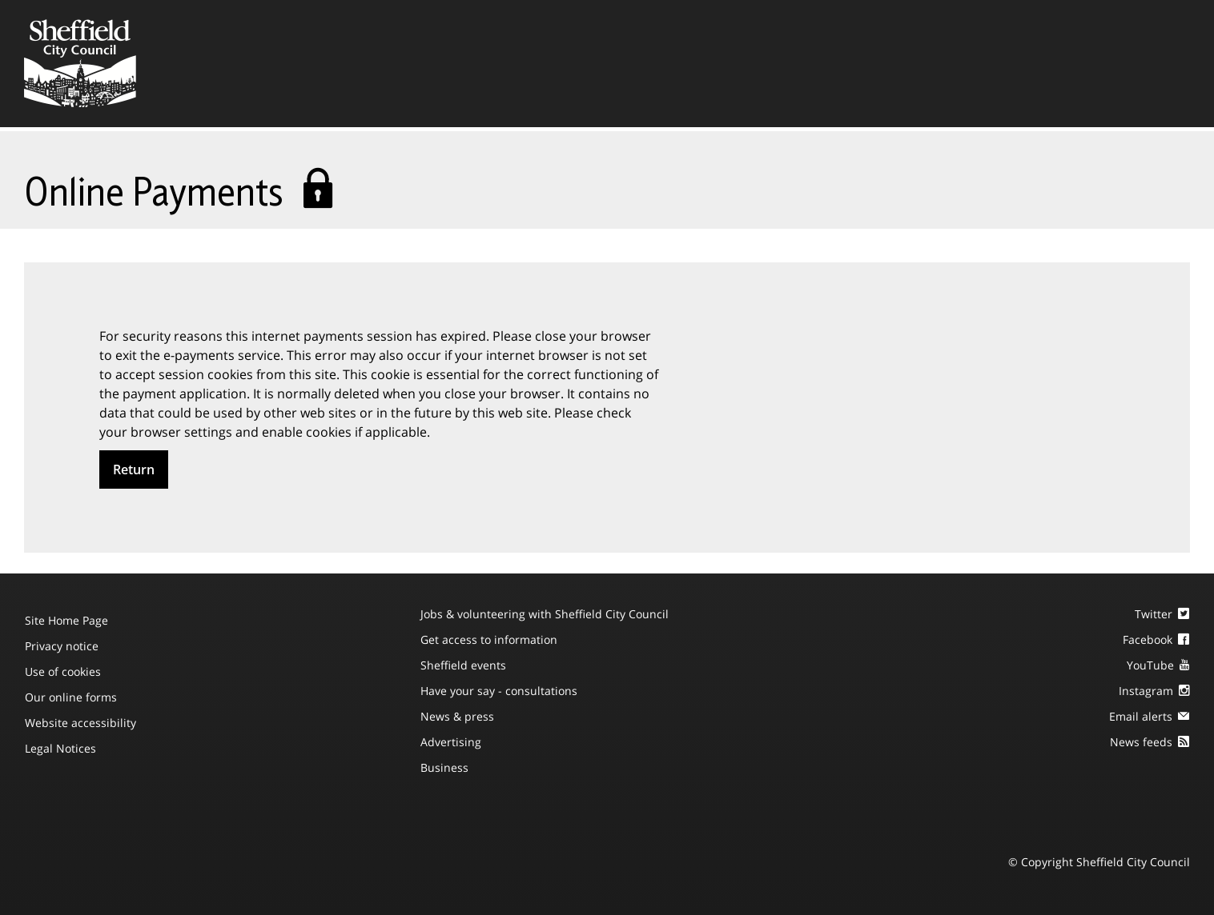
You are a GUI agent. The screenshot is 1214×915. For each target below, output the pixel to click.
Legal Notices (60, 748)
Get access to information (488, 639)
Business (444, 767)
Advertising (450, 741)
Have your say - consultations (498, 690)
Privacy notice (61, 645)
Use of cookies (63, 671)
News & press (457, 716)
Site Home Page (66, 620)
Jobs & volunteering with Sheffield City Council (544, 613)
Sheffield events (463, 665)
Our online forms (71, 697)
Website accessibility (80, 722)
